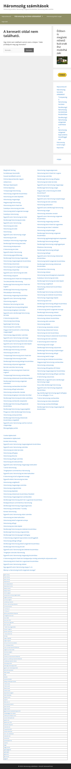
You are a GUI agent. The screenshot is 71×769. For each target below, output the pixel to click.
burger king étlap (7, 638)
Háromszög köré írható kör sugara (49, 173)
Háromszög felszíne (10, 456)
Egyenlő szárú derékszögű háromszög (50, 208)
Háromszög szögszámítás (12, 488)
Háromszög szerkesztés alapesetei (15, 401)
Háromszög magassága (11, 199)
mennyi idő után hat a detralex (10, 643)
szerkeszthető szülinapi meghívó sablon (12, 595)
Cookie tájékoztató (9, 435)
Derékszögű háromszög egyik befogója (16, 535)
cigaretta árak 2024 (8, 722)
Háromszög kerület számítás (47, 339)
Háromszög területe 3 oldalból (47, 227)
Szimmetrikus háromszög (46, 269)
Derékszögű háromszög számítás (14, 350)
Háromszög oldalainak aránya (13, 347)
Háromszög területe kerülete (13, 450)
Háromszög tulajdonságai (46, 230)
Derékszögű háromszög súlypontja (15, 290)
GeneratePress (48, 766)
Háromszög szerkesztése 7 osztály (15, 509)
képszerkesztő (7, 581)
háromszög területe (8, 663)
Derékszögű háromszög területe (14, 220)
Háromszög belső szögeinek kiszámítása (51, 261)
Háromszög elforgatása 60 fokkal (48, 368)
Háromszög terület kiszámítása (48, 333)
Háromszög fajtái (43, 196)
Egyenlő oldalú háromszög (12, 252)
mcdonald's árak (7, 736)
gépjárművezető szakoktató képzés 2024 (12, 711)
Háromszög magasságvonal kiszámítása (51, 371)
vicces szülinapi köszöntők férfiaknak (11, 647)
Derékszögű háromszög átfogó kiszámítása (52, 304)
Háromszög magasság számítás (48, 221)
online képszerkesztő (8, 583)
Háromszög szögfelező (45, 284)
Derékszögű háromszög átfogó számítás (51, 374)
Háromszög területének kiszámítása (49, 295)
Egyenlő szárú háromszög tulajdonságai (51, 199)
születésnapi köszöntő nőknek (10, 661)
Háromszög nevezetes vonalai (47, 213)
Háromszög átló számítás (46, 321)
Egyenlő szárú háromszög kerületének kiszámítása (20, 550)
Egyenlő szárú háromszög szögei (14, 235)
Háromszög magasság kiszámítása (15, 295)
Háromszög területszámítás (13, 462)
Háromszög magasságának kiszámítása (17, 261)
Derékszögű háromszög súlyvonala (49, 347)
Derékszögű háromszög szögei (47, 188)
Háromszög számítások (26, 5)
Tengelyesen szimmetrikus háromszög (16, 471)
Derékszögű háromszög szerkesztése (49, 292)
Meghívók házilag (9, 170)
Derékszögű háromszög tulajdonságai (50, 350)
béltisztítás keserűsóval (8, 670)
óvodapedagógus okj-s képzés (10, 713)
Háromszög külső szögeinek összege (15, 267)
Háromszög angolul (10, 301)
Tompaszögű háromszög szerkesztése (16, 375)
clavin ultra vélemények (9, 733)
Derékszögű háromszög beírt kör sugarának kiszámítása (22, 500)
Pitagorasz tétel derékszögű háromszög (17, 412)
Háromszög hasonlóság (11, 321)
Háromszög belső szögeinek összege (15, 211)
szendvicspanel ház (8, 740)
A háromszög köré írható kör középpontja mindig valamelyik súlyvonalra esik (30, 558)
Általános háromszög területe (13, 304)
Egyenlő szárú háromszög (12, 223)
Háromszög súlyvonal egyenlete (14, 364)
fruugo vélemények (8, 729)
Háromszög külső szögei (54, 16)
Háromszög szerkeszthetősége (47, 404)
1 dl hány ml (6, 611)
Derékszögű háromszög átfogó (47, 353)
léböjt (5, 674)
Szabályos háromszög (11, 214)
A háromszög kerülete (11, 318)
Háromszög (7, 232)
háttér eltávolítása (7, 695)
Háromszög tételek (43, 324)
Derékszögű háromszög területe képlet (50, 281)
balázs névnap (7, 579)
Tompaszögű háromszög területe (14, 358)
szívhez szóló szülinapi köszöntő (10, 604)
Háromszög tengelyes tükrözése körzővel (17, 395)
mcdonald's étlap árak (8, 724)
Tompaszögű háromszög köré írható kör (17, 355)
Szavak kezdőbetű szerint (12, 176)
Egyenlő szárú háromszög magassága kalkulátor (20, 465)
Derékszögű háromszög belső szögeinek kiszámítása (21, 544)
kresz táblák (6, 618)
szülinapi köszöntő (8, 606)
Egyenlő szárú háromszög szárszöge (15, 338)
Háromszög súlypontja (11, 270)
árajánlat (6, 699)
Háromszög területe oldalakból (29, 16)
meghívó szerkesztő (8, 597)
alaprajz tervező (7, 588)
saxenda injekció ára (8, 631)
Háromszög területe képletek (13, 197)
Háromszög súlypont (10, 276)
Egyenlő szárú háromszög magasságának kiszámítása (22, 444)
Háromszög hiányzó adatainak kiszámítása (52, 336)
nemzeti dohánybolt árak (9, 717)
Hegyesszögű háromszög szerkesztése (50, 362)
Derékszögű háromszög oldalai (48, 312)
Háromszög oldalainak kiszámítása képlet (17, 378)
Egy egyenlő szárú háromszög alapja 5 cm (17, 567)
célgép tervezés (7, 747)
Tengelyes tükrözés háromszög (14, 552)
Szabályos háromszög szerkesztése (49, 315)
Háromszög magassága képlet (47, 298)
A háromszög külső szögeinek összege (16, 476)
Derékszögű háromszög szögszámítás (16, 532)
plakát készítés (7, 706)
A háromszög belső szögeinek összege (50, 309)
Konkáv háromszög (10, 441)
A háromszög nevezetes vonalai (48, 327)
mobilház (6, 742)
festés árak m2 (7, 702)
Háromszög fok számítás (12, 327)
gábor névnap (6, 574)
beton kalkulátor (7, 624)
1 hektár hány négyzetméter (10, 627)
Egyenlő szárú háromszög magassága (50, 185)
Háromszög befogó (43, 253)
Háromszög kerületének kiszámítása (49, 359)
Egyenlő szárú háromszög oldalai (14, 564)
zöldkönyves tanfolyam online (10, 715)
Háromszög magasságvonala (47, 170)
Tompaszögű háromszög (12, 191)
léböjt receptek (7, 672)
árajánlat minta (7, 697)
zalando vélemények (8, 731)
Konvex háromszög (9, 512)
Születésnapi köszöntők (11, 173)
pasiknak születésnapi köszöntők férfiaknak (13, 658)
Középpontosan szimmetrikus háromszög (17, 503)
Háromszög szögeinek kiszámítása (15, 194)
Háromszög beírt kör (44, 301)
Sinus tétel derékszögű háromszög (49, 385)
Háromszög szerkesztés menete (14, 392)
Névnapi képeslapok (10, 185)
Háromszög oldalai (43, 272)
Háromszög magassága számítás (14, 485)
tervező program (7, 593)
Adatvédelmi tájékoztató (11, 438)
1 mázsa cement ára (8, 633)
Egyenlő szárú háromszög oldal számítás (17, 514)
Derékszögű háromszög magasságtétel (16, 409)
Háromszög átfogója (10, 453)
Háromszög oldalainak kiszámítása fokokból (18, 494)
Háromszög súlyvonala (11, 264)
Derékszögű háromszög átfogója (48, 179)
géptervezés (6, 754)
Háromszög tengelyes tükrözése (14, 310)
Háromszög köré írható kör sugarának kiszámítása (20, 561)
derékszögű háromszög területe (10, 665)
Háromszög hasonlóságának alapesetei (50, 275)
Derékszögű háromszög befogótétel (15, 307)
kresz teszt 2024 (7, 620)
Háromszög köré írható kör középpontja (17, 279)
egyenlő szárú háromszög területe (11, 668)
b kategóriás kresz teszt (8, 615)
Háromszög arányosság (45, 365)
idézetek (5, 677)
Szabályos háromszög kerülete (47, 278)
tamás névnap (7, 577)
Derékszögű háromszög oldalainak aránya (18, 341)
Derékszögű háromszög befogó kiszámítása (18, 361)
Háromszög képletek (10, 491)
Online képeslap (9, 188)
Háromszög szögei (43, 210)
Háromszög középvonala (12, 246)
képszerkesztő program (8, 692)
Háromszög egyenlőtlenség (12, 255)
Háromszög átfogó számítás (13, 459)
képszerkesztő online (8, 586)
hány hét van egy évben (9, 622)
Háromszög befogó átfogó (12, 541)
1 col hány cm (7, 608)
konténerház (6, 738)
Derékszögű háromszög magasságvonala (17, 506)
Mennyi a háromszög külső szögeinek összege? (19, 570)
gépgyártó (6, 758)
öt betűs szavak (7, 690)
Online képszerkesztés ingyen (13, 179)
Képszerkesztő (6, 16)
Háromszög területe (10, 229)
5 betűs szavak (7, 683)
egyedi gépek (6, 752)
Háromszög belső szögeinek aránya (15, 520)
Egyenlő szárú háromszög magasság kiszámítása (20, 555)
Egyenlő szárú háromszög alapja (14, 298)
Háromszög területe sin (11, 353)
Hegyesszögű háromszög (12, 202)
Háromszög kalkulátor (45, 205)
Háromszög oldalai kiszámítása (48, 318)
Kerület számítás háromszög (13, 367)
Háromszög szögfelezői (11, 482)
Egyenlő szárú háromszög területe (15, 217)
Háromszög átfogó (9, 523)
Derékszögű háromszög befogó (48, 241)
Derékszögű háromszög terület (14, 547)
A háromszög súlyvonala (45, 377)
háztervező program (8, 652)
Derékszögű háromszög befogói (48, 250)
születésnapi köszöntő (8, 602)
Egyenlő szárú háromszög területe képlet (17, 344)
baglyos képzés (7, 708)
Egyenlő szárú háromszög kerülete (15, 273)
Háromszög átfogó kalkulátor (13, 389)
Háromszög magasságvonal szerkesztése (17, 497)
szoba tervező (7, 654)
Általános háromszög (44, 247)
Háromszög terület (9, 238)
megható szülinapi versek (9, 649)
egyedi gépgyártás (7, 749)
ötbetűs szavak (7, 688)
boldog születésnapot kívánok (10, 681)
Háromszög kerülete (10, 226)
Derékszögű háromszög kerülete (14, 243)
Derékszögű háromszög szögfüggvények (51, 244)
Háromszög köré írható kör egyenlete (50, 224)
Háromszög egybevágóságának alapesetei (51, 238)
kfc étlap (5, 636)
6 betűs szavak (7, 686)
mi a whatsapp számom (8, 645)
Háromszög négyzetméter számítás (15, 335)
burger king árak (7, 640)
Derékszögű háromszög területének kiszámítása (19, 529)
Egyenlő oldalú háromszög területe (15, 479)
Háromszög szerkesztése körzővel (14, 386)
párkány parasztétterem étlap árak (11, 613)
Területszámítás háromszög (13, 281)
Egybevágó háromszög (11, 324)
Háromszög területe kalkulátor (14, 517)
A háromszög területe (10, 249)
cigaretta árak (6, 720)
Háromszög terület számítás (47, 202)
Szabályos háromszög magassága (15, 240)
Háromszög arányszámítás (12, 415)
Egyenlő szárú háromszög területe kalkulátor (18, 473)
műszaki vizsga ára (8, 629)
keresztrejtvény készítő (8, 704)
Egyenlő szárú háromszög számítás (15, 447)
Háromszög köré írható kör (12, 205)
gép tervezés (6, 756)
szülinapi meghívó (7, 599)
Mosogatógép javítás (10, 428)
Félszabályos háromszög (11, 292)
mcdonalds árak (7, 727)
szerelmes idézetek (8, 679)
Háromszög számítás (44, 176)
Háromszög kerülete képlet (12, 526)
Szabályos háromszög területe (13, 208)
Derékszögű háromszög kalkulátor (49, 307)
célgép (59, 159)
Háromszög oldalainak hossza (47, 330)
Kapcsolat (5, 21)
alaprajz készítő (7, 590)
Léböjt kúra (7, 182)
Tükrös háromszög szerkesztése (48, 398)
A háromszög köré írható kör (47, 342)
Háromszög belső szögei (45, 356)
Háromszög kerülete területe (47, 182)
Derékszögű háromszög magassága (15, 258)
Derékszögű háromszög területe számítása (18, 398)
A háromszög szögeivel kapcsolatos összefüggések (20, 538)
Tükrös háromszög (9, 468)
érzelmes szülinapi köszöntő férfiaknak (12, 656)
